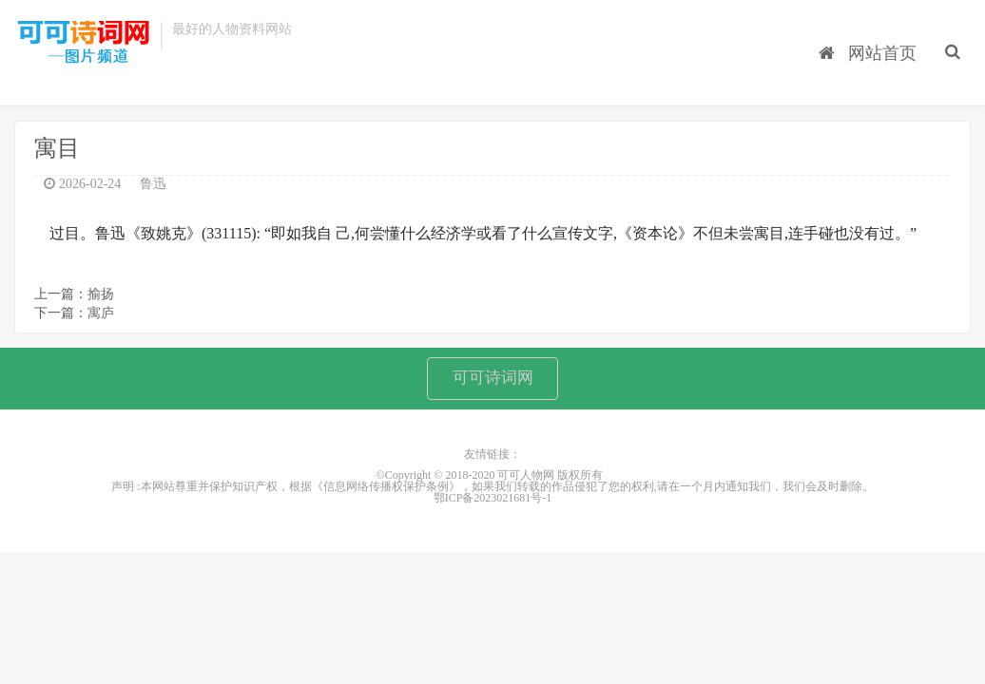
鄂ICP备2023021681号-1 (493, 506)
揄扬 (100, 298)
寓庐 (100, 317)
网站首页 (872, 38)
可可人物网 (82, 45)
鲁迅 (153, 187)
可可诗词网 (492, 383)
